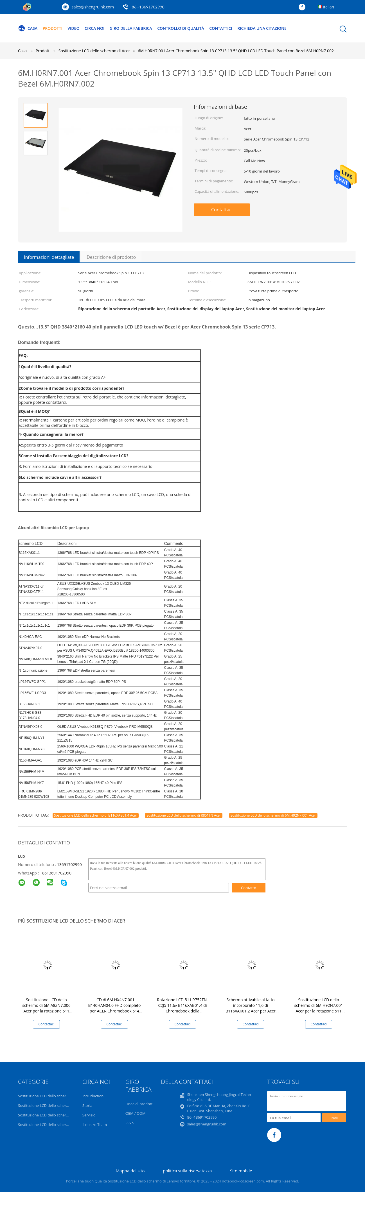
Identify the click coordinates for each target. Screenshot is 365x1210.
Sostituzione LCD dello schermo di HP (50, 1115)
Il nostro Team (94, 1124)
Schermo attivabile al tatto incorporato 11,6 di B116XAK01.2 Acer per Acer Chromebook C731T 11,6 (251, 1008)
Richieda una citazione (262, 28)
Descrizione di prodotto (111, 257)
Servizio (89, 1115)
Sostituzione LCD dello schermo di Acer (51, 1124)
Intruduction (92, 1095)
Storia (87, 1105)
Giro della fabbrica (131, 28)
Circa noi (94, 28)
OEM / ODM (135, 1113)
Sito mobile (241, 1171)
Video (73, 28)
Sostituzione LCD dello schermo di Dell (50, 1105)
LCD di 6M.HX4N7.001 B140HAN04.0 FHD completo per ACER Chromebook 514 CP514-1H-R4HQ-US (114, 1008)
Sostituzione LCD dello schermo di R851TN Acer (184, 815)
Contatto (248, 887)
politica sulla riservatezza (187, 1171)
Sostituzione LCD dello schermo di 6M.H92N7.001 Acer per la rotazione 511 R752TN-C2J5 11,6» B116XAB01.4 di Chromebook (318, 1011)
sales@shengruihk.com (93, 7)
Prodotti (52, 28)
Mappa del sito (130, 1171)
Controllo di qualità (180, 28)
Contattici (220, 28)
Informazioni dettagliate (49, 257)
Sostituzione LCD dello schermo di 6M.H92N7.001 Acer (273, 815)
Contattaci (222, 210)
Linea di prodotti (139, 1103)
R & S (129, 1122)
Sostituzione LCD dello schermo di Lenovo (53, 1095)
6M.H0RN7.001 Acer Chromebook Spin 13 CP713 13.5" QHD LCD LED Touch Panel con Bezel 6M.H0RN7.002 (236, 50)
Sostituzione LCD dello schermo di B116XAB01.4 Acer (95, 815)
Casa (27, 28)
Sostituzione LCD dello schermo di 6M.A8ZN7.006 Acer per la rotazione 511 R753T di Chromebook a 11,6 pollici (46, 1011)
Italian (328, 7)
